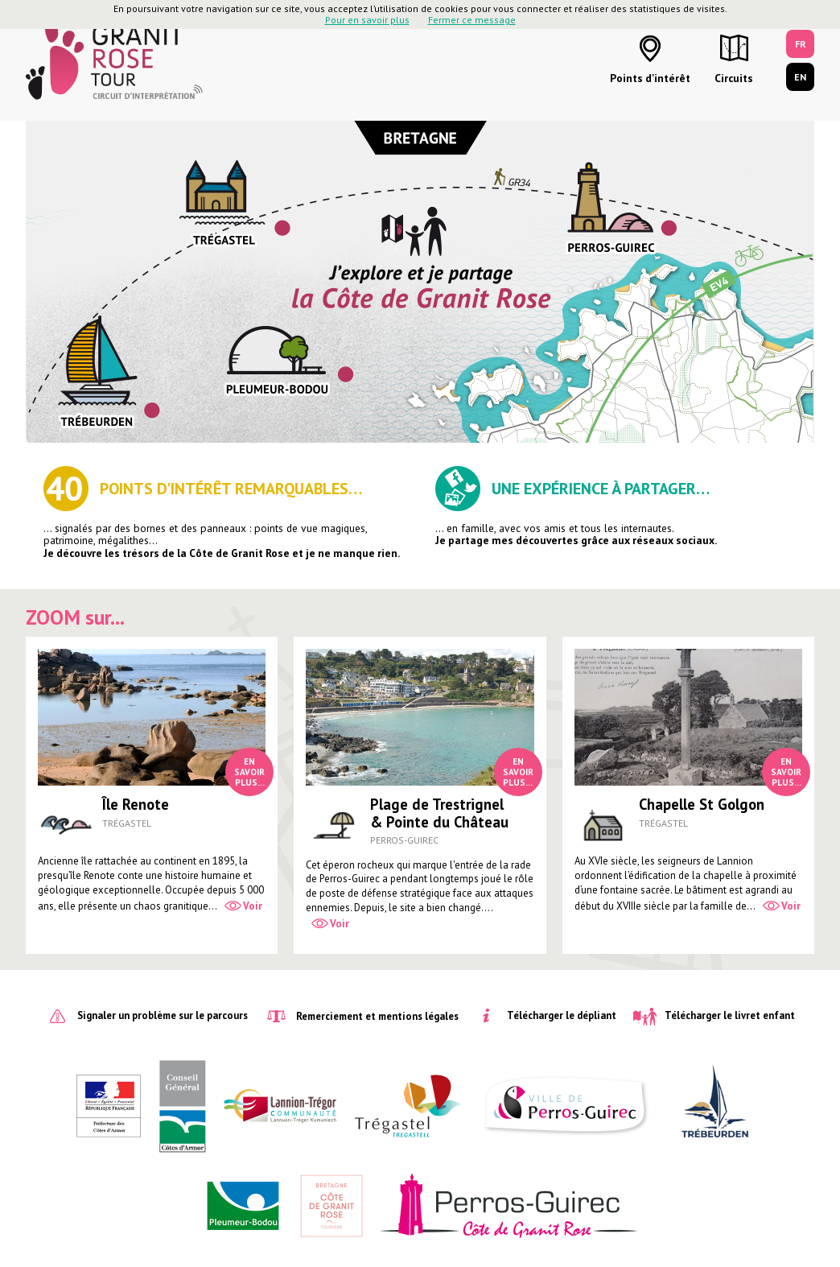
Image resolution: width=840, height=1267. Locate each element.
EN (800, 77)
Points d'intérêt (650, 78)
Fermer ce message (472, 20)
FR (800, 44)
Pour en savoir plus (367, 20)
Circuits (733, 78)
